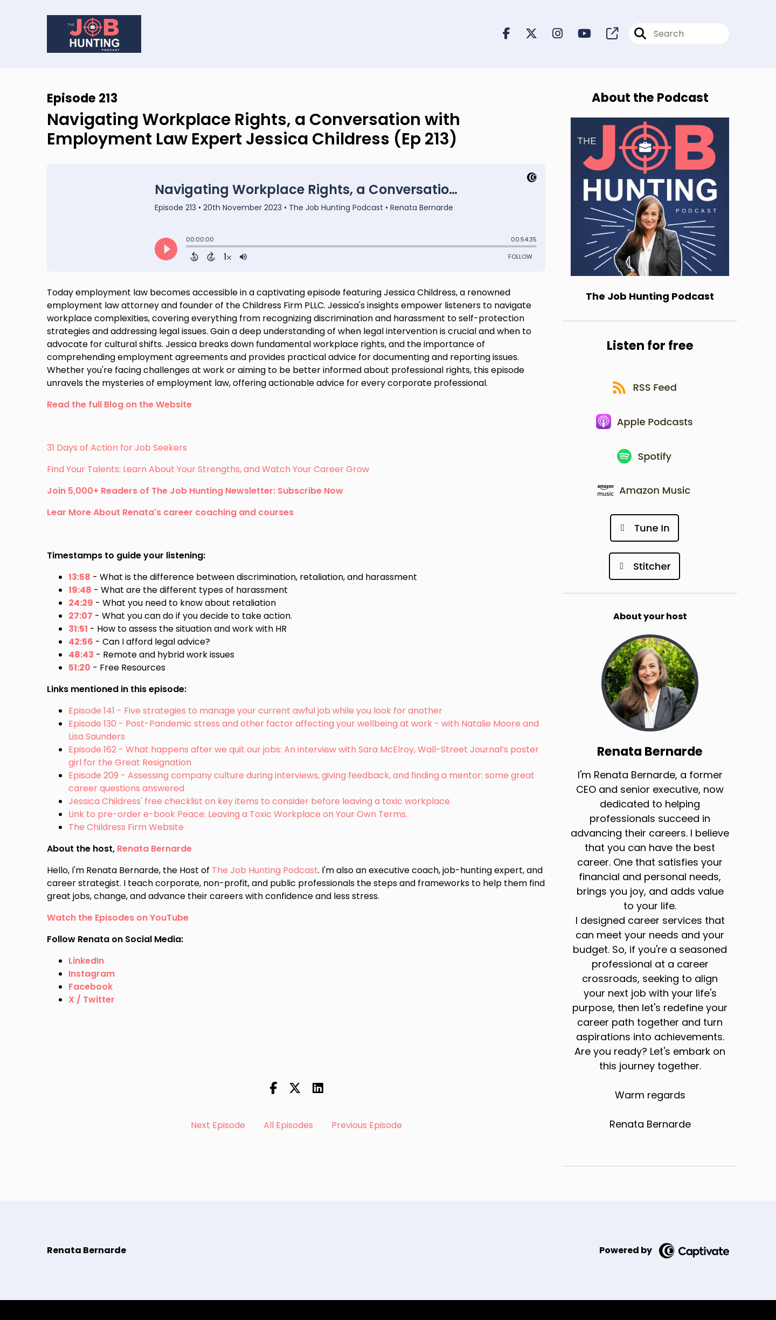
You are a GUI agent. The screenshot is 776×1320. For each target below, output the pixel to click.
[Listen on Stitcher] (644, 585)
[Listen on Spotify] (644, 470)
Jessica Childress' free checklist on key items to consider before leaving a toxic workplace (259, 803)
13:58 (79, 579)
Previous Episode (366, 1128)
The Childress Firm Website (126, 829)
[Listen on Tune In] (644, 547)
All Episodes (288, 1128)
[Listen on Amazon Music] (644, 509)
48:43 (81, 657)
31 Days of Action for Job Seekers (117, 450)
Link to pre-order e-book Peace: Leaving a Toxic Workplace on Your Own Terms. (237, 816)
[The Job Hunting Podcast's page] (605, 35)
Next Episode (218, 1128)
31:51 (78, 631)
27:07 (80, 618)
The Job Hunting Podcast (265, 872)
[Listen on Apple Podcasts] (644, 432)
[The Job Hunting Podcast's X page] (524, 35)
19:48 (80, 592)
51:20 (79, 670)
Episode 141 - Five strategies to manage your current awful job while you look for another (255, 713)
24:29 (80, 605)
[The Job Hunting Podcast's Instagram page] (551, 35)
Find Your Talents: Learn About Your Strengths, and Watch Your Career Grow (208, 471)
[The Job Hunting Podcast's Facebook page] (506, 35)
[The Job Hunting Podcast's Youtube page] (578, 35)
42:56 (80, 644)
